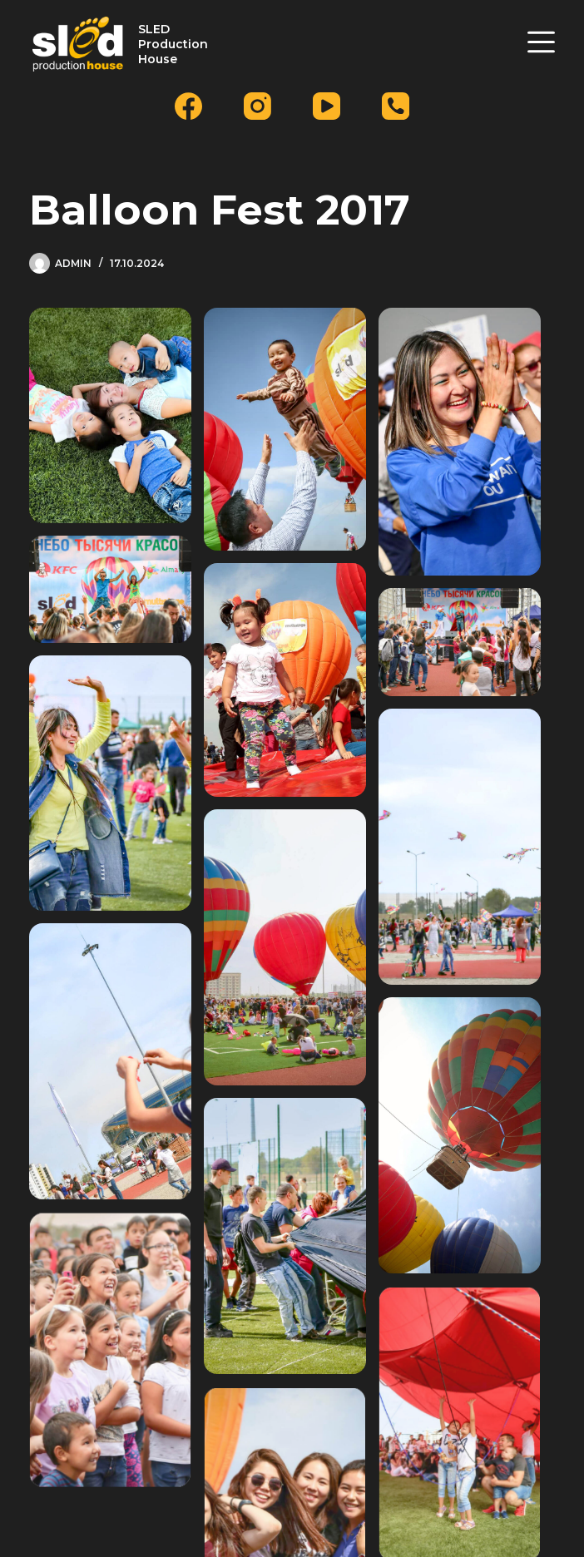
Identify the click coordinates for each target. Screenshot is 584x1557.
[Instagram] (257, 106)
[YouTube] (326, 106)
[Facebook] (188, 106)
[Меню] (541, 42)
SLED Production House (173, 44)
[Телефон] (395, 106)
